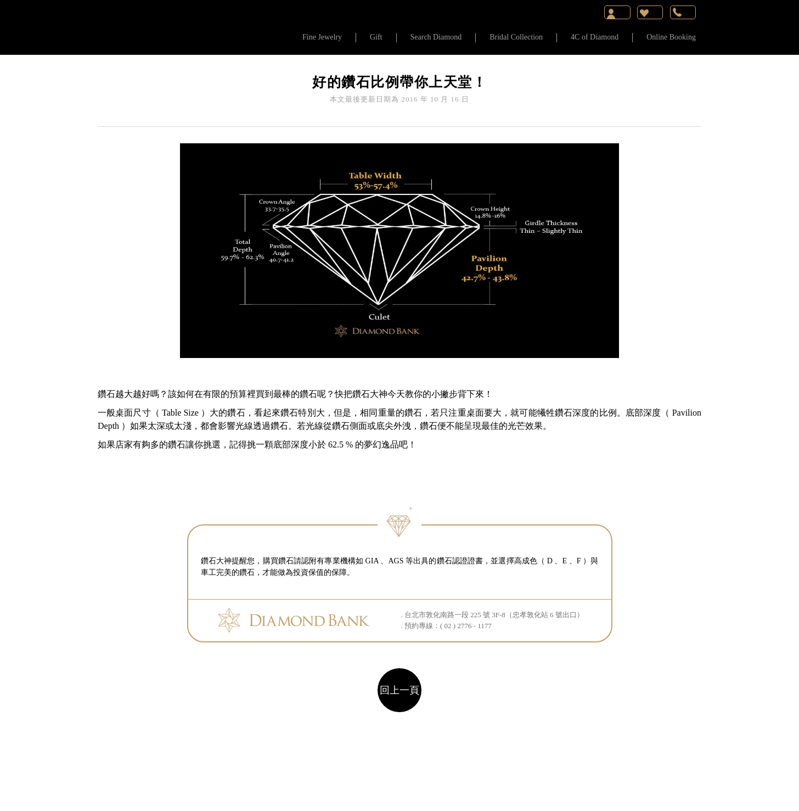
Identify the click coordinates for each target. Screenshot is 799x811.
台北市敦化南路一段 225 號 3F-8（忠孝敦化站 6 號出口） (494, 615)
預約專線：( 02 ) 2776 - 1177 (448, 626)
